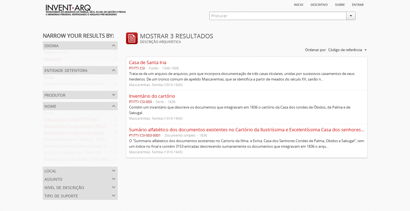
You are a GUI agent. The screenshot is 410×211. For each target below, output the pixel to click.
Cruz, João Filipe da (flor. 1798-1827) (73, 153)
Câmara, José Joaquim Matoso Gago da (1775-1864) (85, 147)
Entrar (358, 4)
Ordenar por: (315, 49)
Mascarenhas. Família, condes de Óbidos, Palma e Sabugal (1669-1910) (101, 133)
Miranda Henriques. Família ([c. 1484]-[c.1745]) (81, 140)
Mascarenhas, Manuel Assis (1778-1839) (76, 160)
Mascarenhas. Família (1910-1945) (71, 120)
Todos (49, 78)
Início (298, 4)
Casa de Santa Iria (147, 62)
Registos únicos (56, 53)
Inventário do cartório (152, 96)
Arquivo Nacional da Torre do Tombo (74, 84)
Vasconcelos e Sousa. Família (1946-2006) (77, 127)
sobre (340, 4)
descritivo (319, 4)
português (52, 59)
